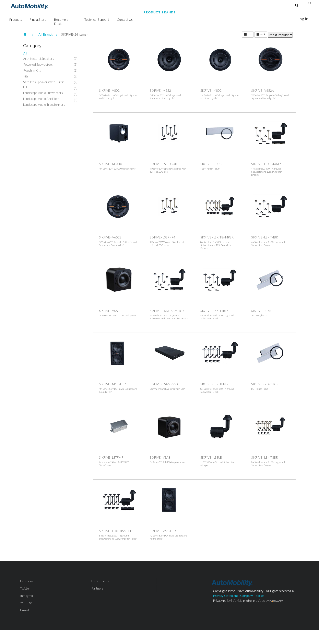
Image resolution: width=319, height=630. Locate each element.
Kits (25, 76)
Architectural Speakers (38, 58)
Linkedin (25, 610)
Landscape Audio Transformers (44, 104)
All (25, 53)
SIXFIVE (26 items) (74, 34)
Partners (97, 588)
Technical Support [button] (96, 19)
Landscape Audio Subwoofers (43, 93)
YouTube (26, 603)
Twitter (25, 588)
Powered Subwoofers (38, 64)
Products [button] (15, 19)
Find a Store (37, 19)
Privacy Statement (225, 595)
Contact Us (125, 19)
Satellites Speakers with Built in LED (43, 84)
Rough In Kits (32, 70)
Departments (100, 581)
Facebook (26, 581)
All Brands (49, 34)
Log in (303, 18)
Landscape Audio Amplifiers (41, 98)
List (247, 34)
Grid (261, 34)
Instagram (27, 595)
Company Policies (252, 595)
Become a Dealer (61, 21)
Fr (309, 2)
